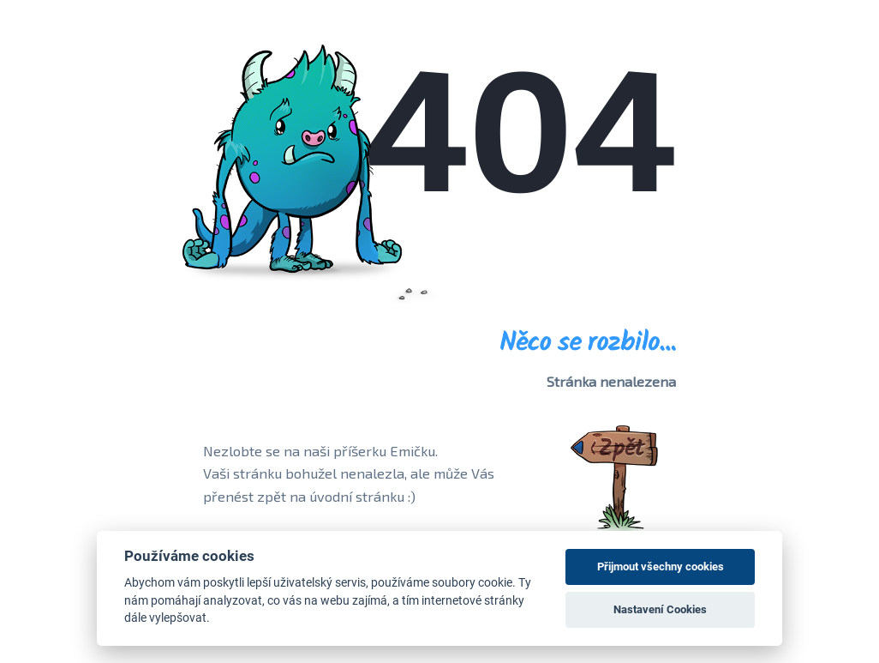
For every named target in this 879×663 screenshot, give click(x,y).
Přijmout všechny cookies (660, 566)
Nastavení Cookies (660, 609)
